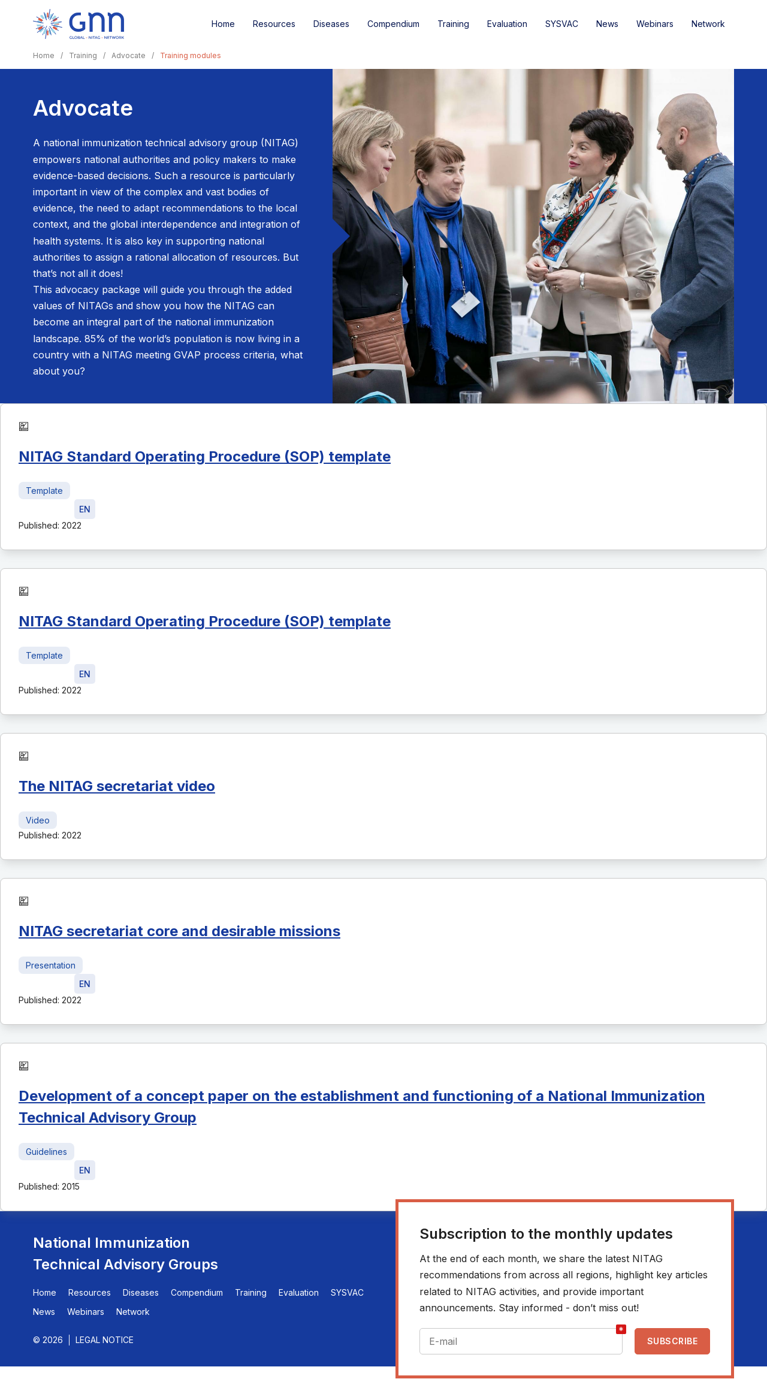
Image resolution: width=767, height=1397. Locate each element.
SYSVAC (561, 24)
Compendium (393, 24)
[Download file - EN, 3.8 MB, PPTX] (84, 984)
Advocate (128, 55)
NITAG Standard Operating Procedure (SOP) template (205, 456)
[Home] (78, 24)
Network (708, 24)
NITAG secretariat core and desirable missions (179, 931)
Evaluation (507, 24)
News (607, 24)
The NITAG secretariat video (117, 786)
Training (453, 24)
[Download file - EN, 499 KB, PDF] (84, 1170)
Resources (274, 24)
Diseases (331, 24)
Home (223, 24)
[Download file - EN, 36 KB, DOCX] (84, 509)
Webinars (655, 24)
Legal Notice (105, 1340)
